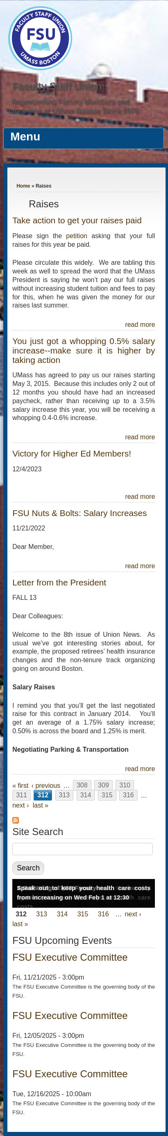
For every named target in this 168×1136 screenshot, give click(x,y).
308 (82, 785)
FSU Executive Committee (69, 957)
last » (40, 805)
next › (20, 805)
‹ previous (46, 785)
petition (78, 235)
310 (124, 785)
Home (23, 186)
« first (20, 785)
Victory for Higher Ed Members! (71, 453)
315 (107, 795)
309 (103, 785)
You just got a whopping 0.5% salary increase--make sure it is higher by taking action (83, 350)
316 (128, 795)
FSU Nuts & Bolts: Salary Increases (79, 513)
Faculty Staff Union (57, 86)
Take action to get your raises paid (77, 220)
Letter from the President (59, 582)
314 (85, 795)
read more (140, 324)
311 (21, 795)
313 (64, 795)
